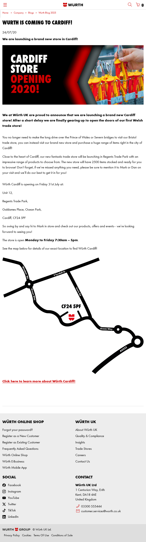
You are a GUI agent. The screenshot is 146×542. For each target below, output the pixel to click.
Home (5, 13)
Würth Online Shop (15, 455)
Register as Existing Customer (21, 442)
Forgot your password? (17, 430)
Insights (80, 442)
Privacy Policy (12, 535)
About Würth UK (86, 430)
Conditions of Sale (62, 535)
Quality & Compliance (89, 436)
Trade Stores (83, 449)
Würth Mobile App (14, 467)
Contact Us (82, 461)
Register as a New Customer (20, 436)
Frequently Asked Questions (20, 449)
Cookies (26, 535)
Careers (80, 455)
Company (19, 13)
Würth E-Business (13, 461)
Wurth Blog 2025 (47, 13)
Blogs (31, 13)
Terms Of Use (41, 535)
